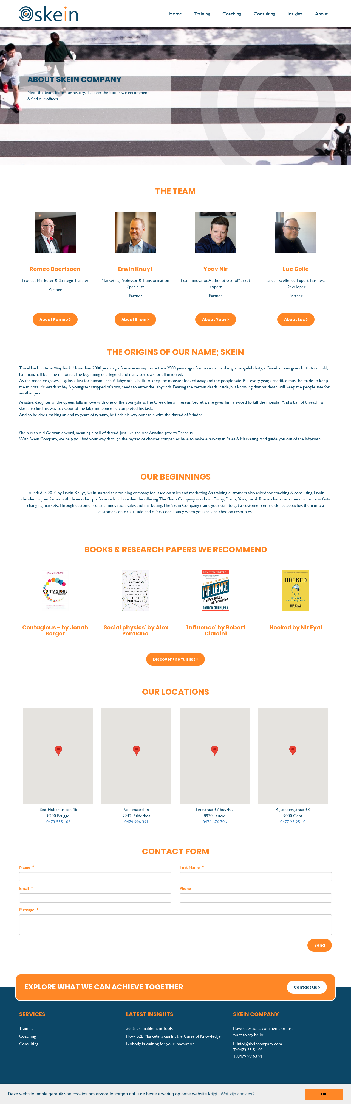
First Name (192, 867)
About (321, 13)
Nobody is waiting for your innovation (160, 1043)
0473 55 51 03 (250, 1049)
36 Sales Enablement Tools (149, 1028)
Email (26, 888)
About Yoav (215, 319)
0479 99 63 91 (250, 1056)
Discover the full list (175, 659)
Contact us (307, 987)
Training (202, 13)
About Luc (296, 319)
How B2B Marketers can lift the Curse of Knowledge (173, 1036)
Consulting (264, 13)
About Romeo (55, 319)
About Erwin (135, 319)
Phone (185, 888)
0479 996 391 (136, 821)
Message (28, 909)
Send (319, 945)
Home (175, 13)
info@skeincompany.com (259, 1043)
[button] (58, 751)
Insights (295, 13)
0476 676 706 (215, 821)
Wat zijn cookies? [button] (238, 1094)
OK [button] (324, 1094)
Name (26, 867)
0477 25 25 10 (292, 821)
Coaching (231, 13)
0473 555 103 (58, 821)
